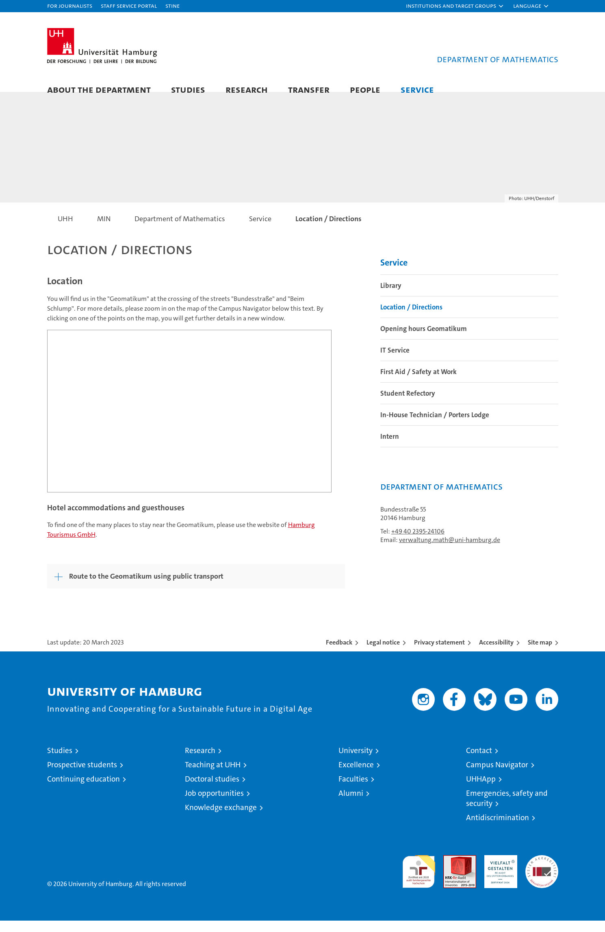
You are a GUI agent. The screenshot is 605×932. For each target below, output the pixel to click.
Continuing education (83, 790)
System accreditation (541, 875)
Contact (479, 762)
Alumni (350, 804)
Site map (540, 653)
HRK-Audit (498, 871)
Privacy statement (439, 653)
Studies (188, 89)
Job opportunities (214, 804)
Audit (451, 871)
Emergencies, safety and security (507, 809)
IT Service (395, 361)
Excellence (356, 776)
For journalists (69, 5)
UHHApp (481, 790)
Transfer (309, 89)
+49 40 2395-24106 (418, 542)
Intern (389, 447)
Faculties (353, 790)
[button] (455, 6)
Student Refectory (407, 404)
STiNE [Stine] (172, 5)
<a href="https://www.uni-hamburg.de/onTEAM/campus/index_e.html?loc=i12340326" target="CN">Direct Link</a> (189, 422)
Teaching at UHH (213, 776)
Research (247, 89)
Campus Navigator (497, 776)
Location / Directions (411, 318)
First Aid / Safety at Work (418, 383)
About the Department (99, 89)
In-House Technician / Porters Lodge (434, 426)
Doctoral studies (212, 790)
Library (390, 296)
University (355, 762)
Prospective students (82, 776)
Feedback (339, 653)
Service (417, 89)
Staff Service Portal (129, 5)
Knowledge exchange (221, 819)
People (365, 89)
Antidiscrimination (497, 829)
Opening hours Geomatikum (423, 339)
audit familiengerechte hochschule (418, 879)
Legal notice (383, 653)
